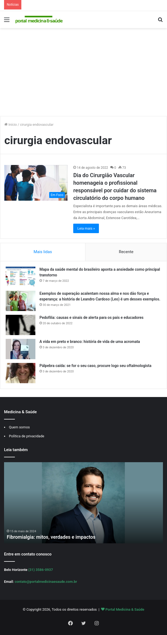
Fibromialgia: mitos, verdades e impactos (51, 537)
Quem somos (19, 427)
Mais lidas (43, 251)
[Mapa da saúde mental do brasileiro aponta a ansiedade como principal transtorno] (20, 277)
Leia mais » (86, 228)
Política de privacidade (26, 436)
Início (10, 125)
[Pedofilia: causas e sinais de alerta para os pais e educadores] (20, 325)
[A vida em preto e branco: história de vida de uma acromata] (20, 349)
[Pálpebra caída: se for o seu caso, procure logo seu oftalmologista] (20, 373)
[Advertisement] (83, 74)
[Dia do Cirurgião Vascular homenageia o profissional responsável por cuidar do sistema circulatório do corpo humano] (36, 183)
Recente (126, 251)
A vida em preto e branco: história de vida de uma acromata (89, 341)
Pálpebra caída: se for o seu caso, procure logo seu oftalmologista (95, 365)
